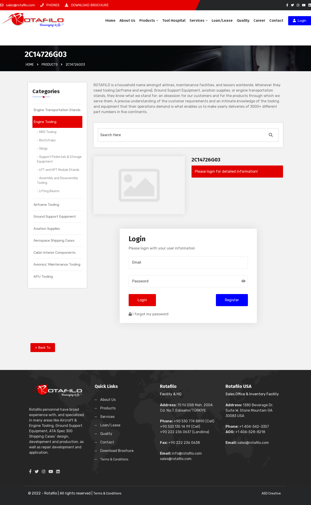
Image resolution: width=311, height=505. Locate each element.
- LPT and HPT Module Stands (58, 170)
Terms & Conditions (114, 459)
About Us (127, 20)
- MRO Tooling (46, 132)
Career (259, 20)
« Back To (42, 348)
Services (199, 20)
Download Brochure (117, 451)
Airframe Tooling (46, 205)
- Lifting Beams (48, 191)
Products (148, 20)
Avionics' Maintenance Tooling (57, 264)
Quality (243, 20)
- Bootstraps (46, 140)
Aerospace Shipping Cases (54, 241)
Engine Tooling (45, 122)
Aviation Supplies (47, 229)
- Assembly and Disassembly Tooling (57, 180)
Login (299, 21)
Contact (276, 20)
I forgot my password (148, 314)
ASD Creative (271, 493)
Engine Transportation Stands (57, 110)
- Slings (42, 148)
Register (232, 300)
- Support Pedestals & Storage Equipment (59, 159)
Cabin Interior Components (55, 253)
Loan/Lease (222, 20)
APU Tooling (43, 277)
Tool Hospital (173, 20)
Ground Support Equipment (55, 217)
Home (110, 20)
